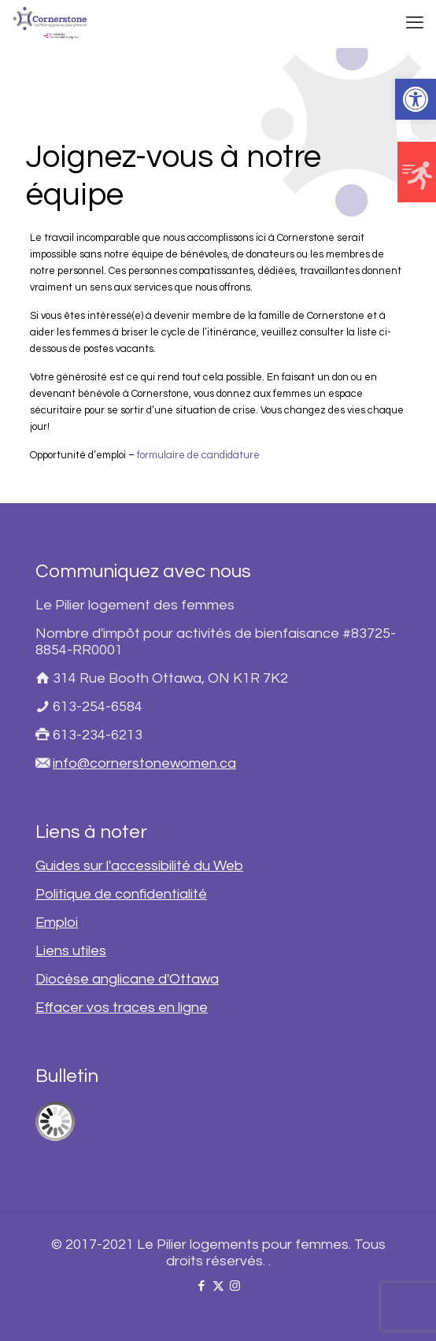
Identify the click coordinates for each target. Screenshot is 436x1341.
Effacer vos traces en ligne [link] (121, 1007)
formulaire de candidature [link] (198, 455)
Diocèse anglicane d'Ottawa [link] (127, 979)
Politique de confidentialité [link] (121, 894)
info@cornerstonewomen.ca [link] (144, 763)
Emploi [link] (56, 922)
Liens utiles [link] (70, 950)
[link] (415, 99)
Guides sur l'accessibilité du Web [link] (139, 865)
